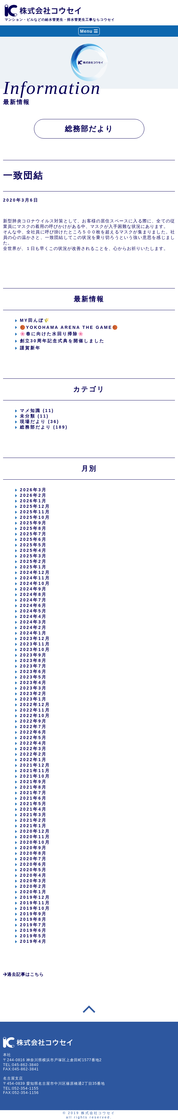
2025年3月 (33, 555)
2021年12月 (35, 765)
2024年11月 (35, 577)
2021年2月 (33, 820)
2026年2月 (33, 495)
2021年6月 (33, 798)
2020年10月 (35, 842)
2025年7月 (33, 533)
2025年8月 (33, 528)
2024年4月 (33, 616)
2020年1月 (33, 891)
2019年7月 (33, 924)
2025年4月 (33, 550)
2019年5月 (33, 935)
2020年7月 (33, 858)
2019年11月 (35, 902)
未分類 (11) (34, 416)
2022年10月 (35, 715)
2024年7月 (33, 599)
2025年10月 (35, 517)
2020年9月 (33, 847)
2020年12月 (35, 831)
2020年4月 (33, 875)
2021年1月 (33, 825)
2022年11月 (35, 710)
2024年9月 (33, 588)
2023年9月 (33, 654)
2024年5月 (33, 610)
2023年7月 (33, 666)
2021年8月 (33, 787)
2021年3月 (33, 814)
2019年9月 (33, 913)
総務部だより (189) (44, 427)
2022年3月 (33, 748)
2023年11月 (35, 643)
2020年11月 (35, 836)
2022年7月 (33, 726)
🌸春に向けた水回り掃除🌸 (52, 333)
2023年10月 (35, 649)
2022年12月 (35, 704)
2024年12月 (35, 572)
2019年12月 (35, 897)
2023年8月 (33, 660)
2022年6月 (33, 732)
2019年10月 (35, 908)
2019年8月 (33, 919)
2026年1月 (33, 500)
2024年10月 (35, 583)
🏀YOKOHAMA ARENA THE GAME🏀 (69, 327)
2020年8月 (33, 853)
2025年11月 (35, 511)
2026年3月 (33, 489)
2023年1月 (33, 699)
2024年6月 (33, 605)
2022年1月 (33, 759)
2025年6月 (33, 539)
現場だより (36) (39, 421)
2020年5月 (33, 869)
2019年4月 (33, 941)
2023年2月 (33, 693)
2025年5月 (33, 544)
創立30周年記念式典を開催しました (62, 340)
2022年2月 (33, 754)
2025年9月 (33, 522)
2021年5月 (33, 803)
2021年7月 (33, 792)
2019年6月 (33, 930)
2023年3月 (33, 688)
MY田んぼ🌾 (35, 320)
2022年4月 (33, 743)
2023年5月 (33, 677)
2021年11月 (35, 770)
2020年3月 (33, 880)
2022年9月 (33, 721)
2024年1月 (33, 632)
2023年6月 (33, 671)
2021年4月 (33, 809)
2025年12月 (35, 506)
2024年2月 (33, 627)
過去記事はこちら (23, 974)
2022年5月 (33, 737)
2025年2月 (33, 561)
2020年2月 (33, 886)
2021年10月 (35, 776)
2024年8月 (33, 594)
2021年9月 (33, 781)
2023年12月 (35, 638)
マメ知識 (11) (37, 410)
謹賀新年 (30, 347)
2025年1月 (33, 566)
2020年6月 (33, 864)
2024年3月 (33, 621)
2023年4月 (33, 682)
